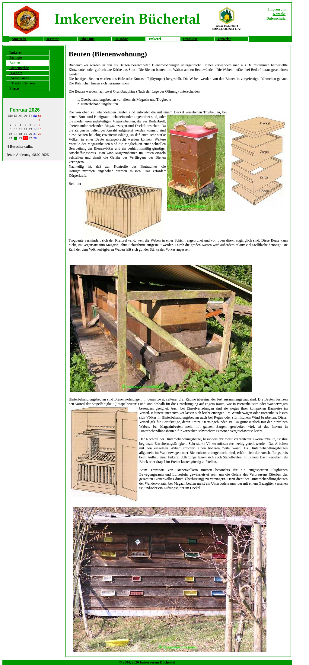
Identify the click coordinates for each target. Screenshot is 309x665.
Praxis (14, 88)
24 (15, 138)
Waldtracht (19, 78)
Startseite (19, 39)
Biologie (15, 57)
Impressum (276, 9)
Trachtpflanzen (22, 83)
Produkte (190, 39)
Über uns (87, 39)
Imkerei (15, 52)
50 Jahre (121, 39)
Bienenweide (19, 68)
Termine (52, 39)
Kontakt (279, 14)
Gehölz (15, 73)
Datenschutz (275, 18)
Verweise (224, 39)
